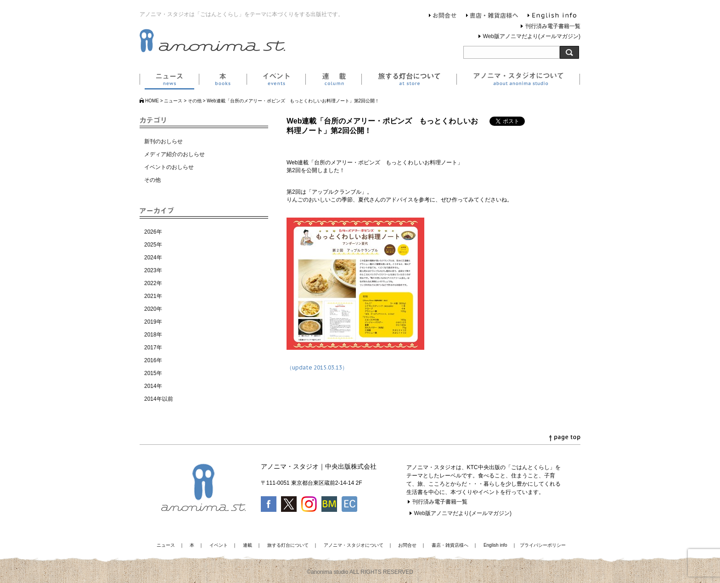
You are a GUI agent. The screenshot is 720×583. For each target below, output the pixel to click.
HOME (152, 100)
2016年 (153, 360)
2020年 (153, 309)
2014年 (153, 386)
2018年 (153, 334)
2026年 (153, 232)
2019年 (153, 322)
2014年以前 (158, 399)
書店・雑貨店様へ (492, 16)
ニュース (169, 81)
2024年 (153, 257)
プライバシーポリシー (543, 545)
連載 (333, 81)
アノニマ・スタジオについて (518, 81)
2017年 (153, 347)
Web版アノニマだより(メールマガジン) (531, 36)
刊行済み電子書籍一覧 (552, 26)
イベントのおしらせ (169, 167)
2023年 (153, 270)
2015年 (153, 373)
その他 (195, 100)
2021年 (153, 296)
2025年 (153, 244)
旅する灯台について (408, 81)
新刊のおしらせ (163, 141)
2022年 (153, 283)
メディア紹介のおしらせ (174, 154)
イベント (276, 81)
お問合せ (443, 16)
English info (552, 16)
